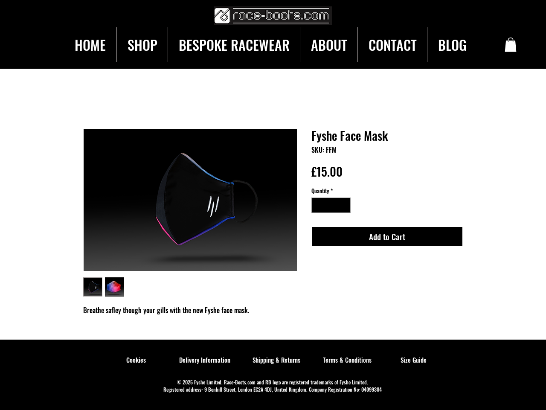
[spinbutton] (331, 205)
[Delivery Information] (204, 360)
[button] (511, 45)
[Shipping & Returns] (276, 360)
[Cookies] (136, 360)
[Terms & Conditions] (347, 360)
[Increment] (345, 205)
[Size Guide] (413, 360)
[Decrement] (318, 205)
